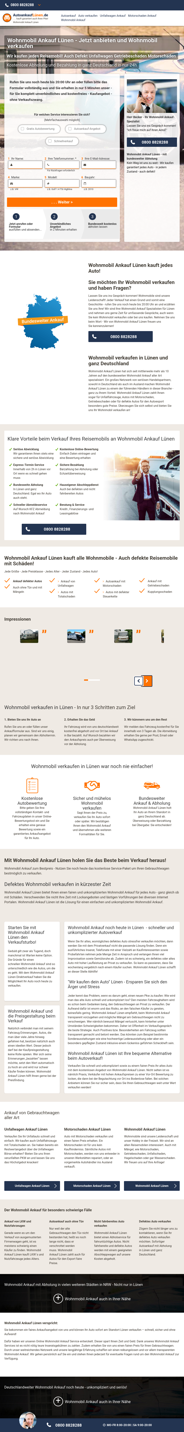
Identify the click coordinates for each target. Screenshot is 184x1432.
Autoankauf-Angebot (87, 128)
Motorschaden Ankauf (142, 15)
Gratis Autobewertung (40, 128)
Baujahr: (88, 177)
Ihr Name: (16, 159)
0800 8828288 (22, 5)
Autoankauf (68, 15)
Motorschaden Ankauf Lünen (92, 1183)
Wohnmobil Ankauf (73, 20)
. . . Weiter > (62, 202)
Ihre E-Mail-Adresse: (95, 159)
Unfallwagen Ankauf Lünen (32, 1183)
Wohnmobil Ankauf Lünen (151, 1183)
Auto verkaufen (87, 15)
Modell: (51, 177)
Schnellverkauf (63, 141)
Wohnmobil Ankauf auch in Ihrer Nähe (92, 1296)
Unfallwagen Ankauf (113, 15)
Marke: (14, 177)
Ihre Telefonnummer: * (60, 159)
